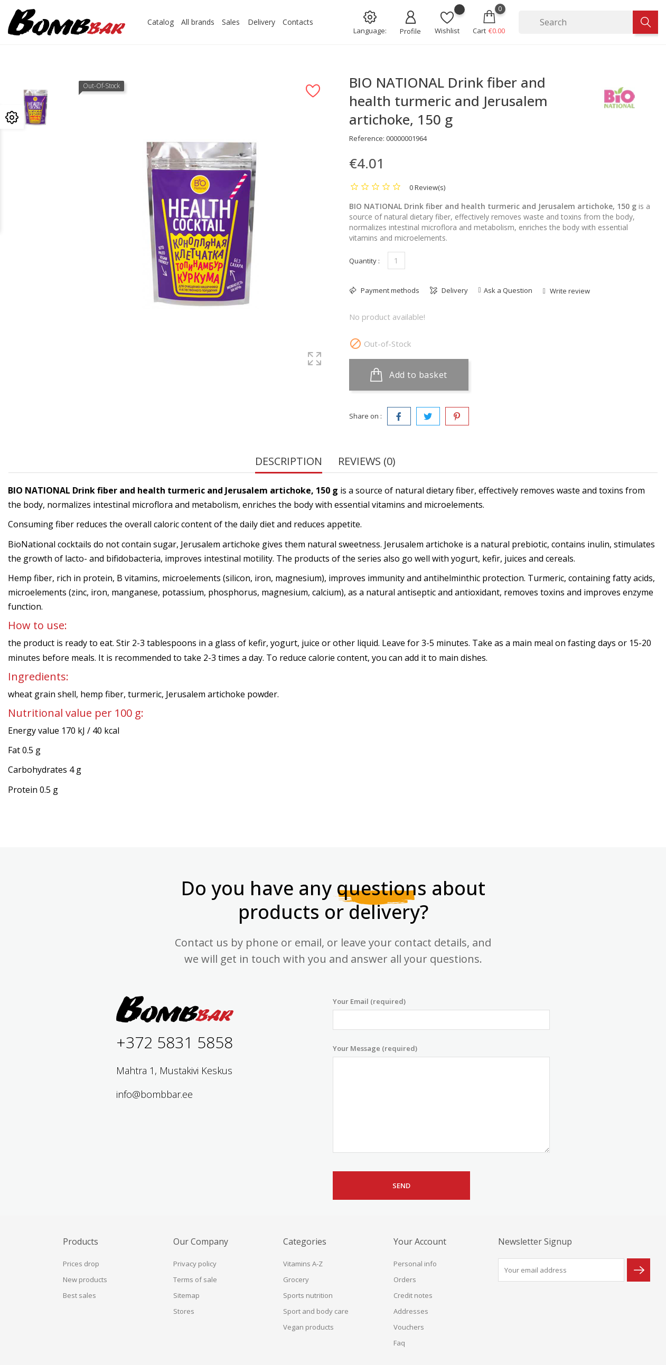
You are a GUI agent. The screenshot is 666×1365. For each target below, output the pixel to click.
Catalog (160, 22)
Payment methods (389, 290)
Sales (231, 22)
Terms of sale (195, 1279)
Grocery (296, 1279)
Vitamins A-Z (303, 1263)
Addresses (410, 1311)
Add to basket (408, 375)
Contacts (298, 22)
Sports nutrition (308, 1295)
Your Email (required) (441, 1013)
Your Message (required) (441, 1098)
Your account (419, 1241)
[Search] (576, 22)
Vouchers (408, 1327)
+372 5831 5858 (174, 1042)
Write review (569, 291)
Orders (404, 1279)
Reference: (366, 138)
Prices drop (81, 1263)
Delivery (261, 22)
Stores (183, 1311)
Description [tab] (288, 462)
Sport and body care (316, 1311)
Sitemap (186, 1295)
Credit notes (413, 1295)
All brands (197, 22)
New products (85, 1279)
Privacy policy (195, 1263)
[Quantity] (396, 260)
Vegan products (308, 1327)
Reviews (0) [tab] (367, 462)
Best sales (79, 1295)
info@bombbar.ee (154, 1094)
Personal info (415, 1263)
